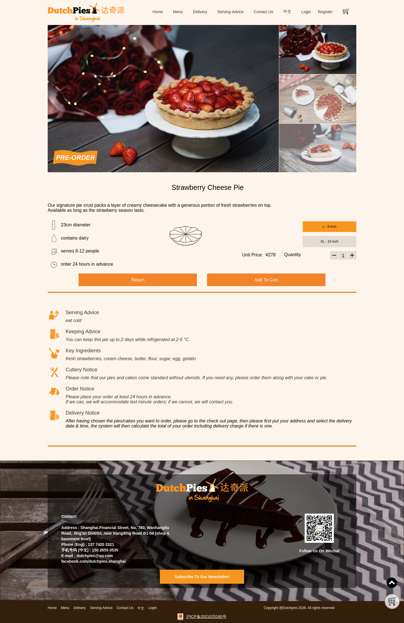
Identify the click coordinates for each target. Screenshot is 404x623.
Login (306, 12)
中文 (287, 12)
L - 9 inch (329, 227)
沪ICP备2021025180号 (206, 616)
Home (157, 12)
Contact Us (263, 12)
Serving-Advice (230, 12)
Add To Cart (266, 279)
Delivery (200, 12)
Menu (178, 12)
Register (325, 12)
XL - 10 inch (330, 241)
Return (137, 279)
